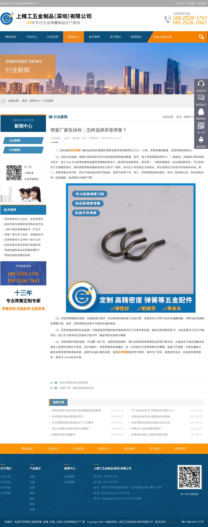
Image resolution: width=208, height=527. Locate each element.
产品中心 (31, 36)
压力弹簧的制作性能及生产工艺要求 (72, 423)
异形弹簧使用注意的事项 (75, 382)
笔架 (32, 493)
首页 (24, 100)
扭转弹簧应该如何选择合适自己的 (150, 423)
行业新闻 (48, 100)
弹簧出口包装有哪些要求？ (146, 429)
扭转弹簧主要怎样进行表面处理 (22, 244)
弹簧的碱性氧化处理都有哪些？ (22, 250)
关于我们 (115, 36)
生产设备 (5, 487)
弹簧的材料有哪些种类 (17, 255)
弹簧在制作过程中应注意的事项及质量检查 (76, 411)
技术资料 (191, 3)
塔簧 (32, 504)
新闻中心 (73, 36)
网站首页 (10, 36)
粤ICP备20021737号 (193, 521)
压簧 (32, 487)
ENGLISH (180, 3)
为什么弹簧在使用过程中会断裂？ (71, 429)
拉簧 (32, 509)
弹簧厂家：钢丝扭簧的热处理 (78, 388)
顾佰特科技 (172, 521)
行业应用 (52, 36)
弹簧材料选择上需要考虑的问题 (149, 435)
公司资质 (5, 493)
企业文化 (5, 482)
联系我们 (202, 3)
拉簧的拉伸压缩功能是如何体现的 (150, 417)
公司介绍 (5, 476)
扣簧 (32, 482)
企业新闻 (14, 140)
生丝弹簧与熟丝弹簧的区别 (67, 417)
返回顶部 (201, 146)
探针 (32, 498)
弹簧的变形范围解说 (63, 435)
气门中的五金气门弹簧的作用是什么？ (153, 411)
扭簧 (32, 476)
